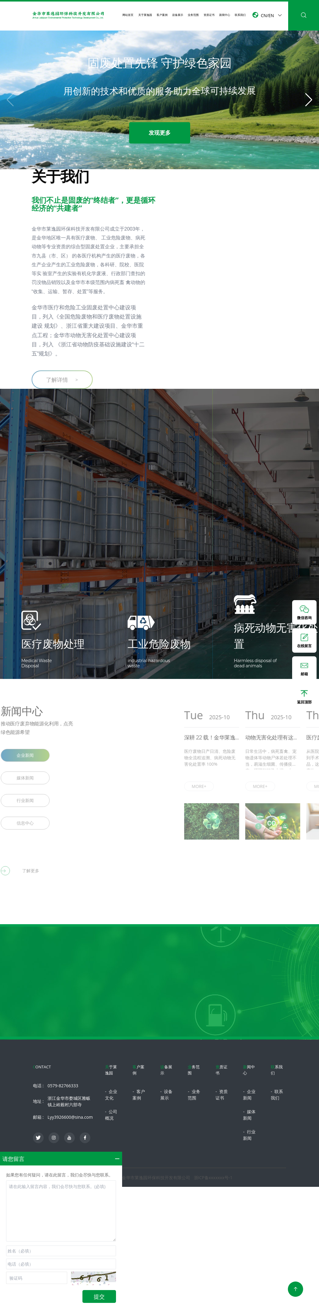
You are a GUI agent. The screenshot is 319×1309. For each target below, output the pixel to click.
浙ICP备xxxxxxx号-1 (213, 1177)
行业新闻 (249, 1135)
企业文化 (111, 1094)
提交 (99, 1296)
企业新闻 (249, 1094)
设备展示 (177, 15)
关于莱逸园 (145, 15)
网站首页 (127, 15)
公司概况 (111, 1115)
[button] (309, 100)
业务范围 (193, 15)
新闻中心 (224, 15)
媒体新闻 (249, 1115)
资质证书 (209, 15)
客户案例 (162, 15)
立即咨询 (160, 1028)
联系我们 (240, 15)
